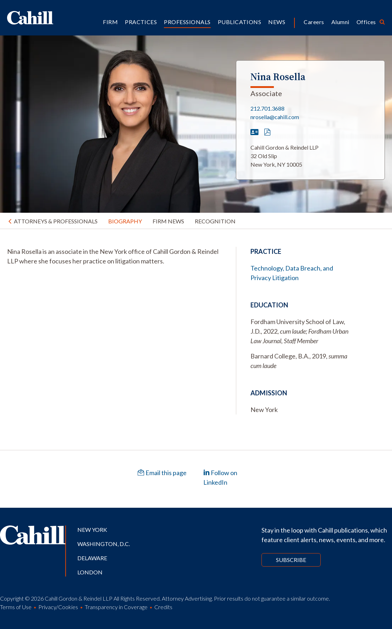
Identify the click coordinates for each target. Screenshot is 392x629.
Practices (141, 21)
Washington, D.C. (103, 543)
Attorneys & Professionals (56, 221)
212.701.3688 (267, 108)
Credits (163, 606)
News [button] (276, 21)
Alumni (340, 21)
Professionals (187, 21)
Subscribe (291, 559)
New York (92, 529)
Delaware (92, 558)
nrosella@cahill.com (274, 116)
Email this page (162, 473)
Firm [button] (110, 21)
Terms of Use (16, 606)
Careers (314, 21)
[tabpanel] (114, 256)
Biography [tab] (125, 221)
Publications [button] (239, 21)
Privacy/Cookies (58, 606)
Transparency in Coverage (116, 606)
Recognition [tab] (215, 221)
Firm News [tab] (168, 221)
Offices (366, 21)
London (90, 572)
